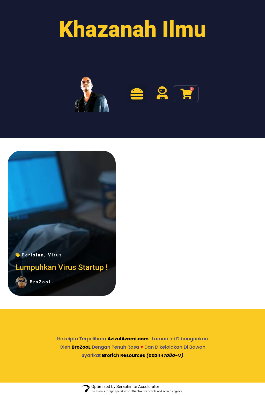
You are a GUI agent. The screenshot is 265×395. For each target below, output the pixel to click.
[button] (137, 93)
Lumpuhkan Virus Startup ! (62, 267)
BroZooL (80, 347)
